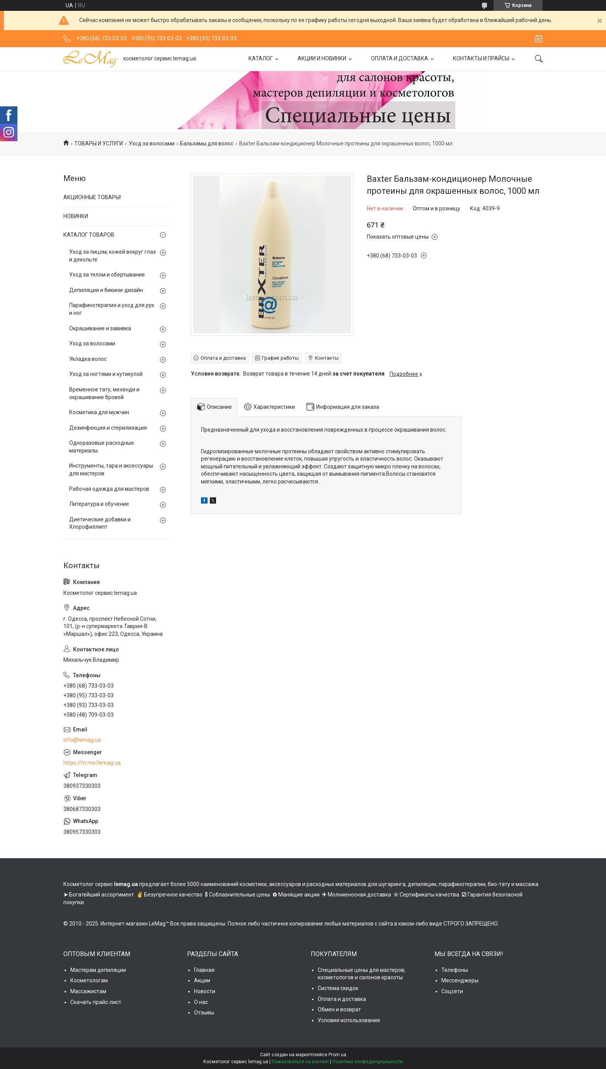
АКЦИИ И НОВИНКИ (322, 58)
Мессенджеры (459, 980)
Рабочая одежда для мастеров (109, 489)
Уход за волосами (152, 143)
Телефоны (454, 970)
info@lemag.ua (82, 740)
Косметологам (89, 980)
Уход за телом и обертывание (107, 275)
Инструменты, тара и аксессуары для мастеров (111, 469)
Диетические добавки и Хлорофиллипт (100, 523)
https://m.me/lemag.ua (92, 763)
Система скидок (338, 988)
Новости (204, 991)
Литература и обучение (99, 504)
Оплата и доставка (342, 999)
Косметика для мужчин (99, 412)
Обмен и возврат (339, 1009)
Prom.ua (337, 1054)
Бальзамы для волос (206, 143)
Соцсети (452, 991)
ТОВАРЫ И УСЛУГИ (98, 143)
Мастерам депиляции (98, 970)
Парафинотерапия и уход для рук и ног (111, 309)
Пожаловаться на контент (300, 1061)
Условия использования (349, 1020)
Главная (204, 970)
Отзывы (204, 1012)
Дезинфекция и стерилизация (108, 428)
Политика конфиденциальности (367, 1061)
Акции (202, 980)
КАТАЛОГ (261, 58)
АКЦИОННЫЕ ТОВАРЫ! (92, 197)
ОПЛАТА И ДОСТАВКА (399, 58)
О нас (201, 1002)
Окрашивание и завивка (100, 328)
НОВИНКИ (75, 216)
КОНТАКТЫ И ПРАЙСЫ (481, 58)
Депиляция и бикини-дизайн (106, 290)
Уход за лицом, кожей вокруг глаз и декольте (112, 256)
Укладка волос (88, 359)
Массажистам (88, 991)
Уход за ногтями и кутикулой (106, 374)
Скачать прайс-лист (95, 1002)
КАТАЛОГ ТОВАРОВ (88, 235)
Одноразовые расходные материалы (101, 447)
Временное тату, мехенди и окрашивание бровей (104, 393)
